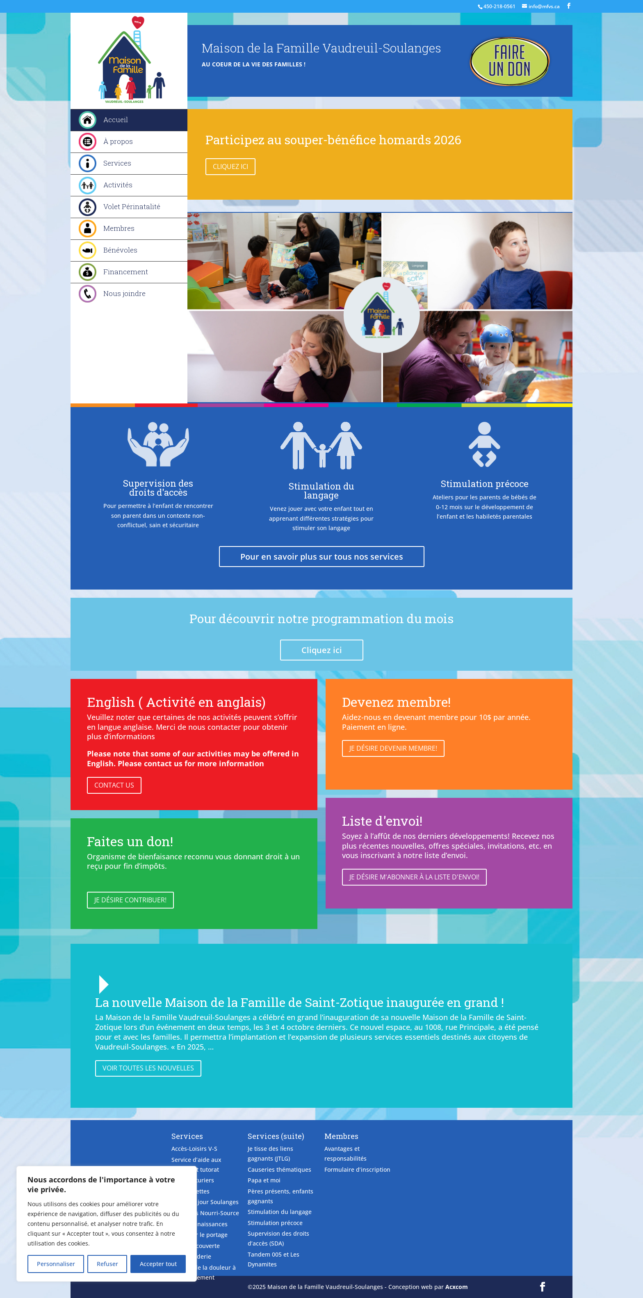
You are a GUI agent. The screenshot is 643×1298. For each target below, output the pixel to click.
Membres (119, 228)
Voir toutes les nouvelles (148, 1068)
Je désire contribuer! (130, 899)
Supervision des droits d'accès (158, 487)
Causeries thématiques (279, 1169)
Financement (125, 271)
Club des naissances (199, 1224)
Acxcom (456, 1287)
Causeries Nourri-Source (205, 1213)
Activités (117, 184)
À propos (118, 141)
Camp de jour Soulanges (205, 1202)
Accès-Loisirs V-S (194, 1148)
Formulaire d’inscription (357, 1169)
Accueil (115, 119)
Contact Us (114, 785)
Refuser (107, 1264)
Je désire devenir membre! (393, 748)
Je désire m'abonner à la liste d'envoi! (414, 876)
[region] (106, 1224)
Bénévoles (120, 250)
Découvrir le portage (199, 1235)
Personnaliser (56, 1264)
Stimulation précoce (485, 484)
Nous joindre (124, 293)
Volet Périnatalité (131, 206)
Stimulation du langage (321, 490)
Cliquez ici (230, 166)
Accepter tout (158, 1264)
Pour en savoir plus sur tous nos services (321, 556)
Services (117, 163)
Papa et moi (264, 1180)
